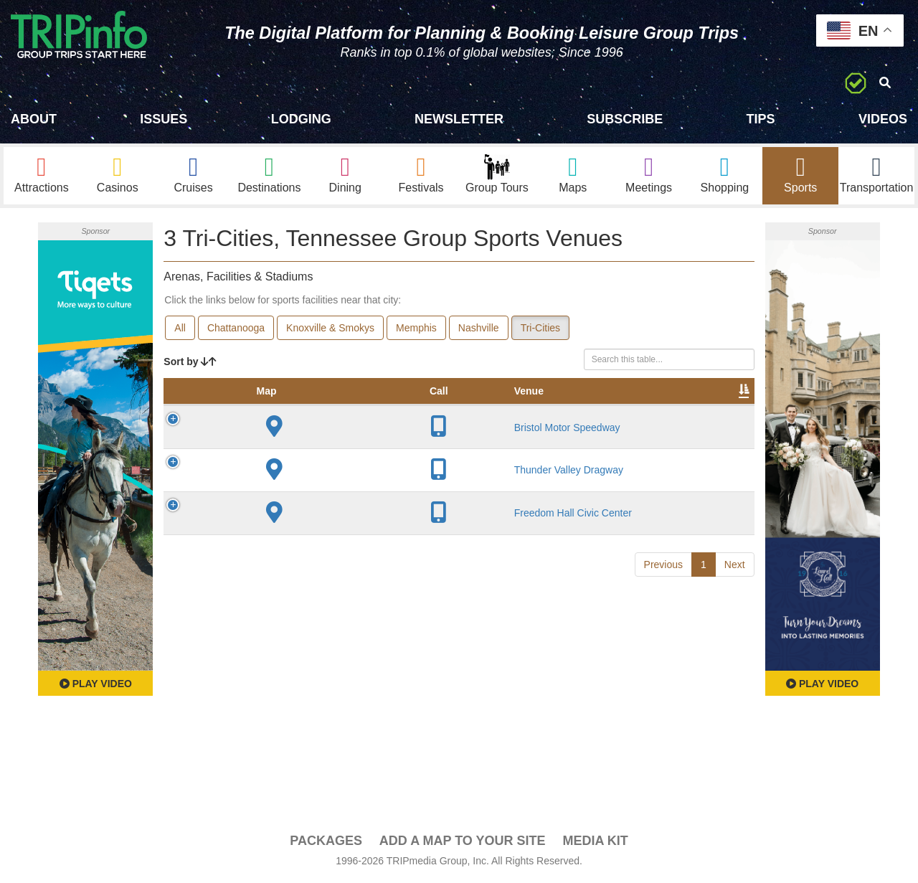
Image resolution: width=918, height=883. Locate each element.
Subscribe (625, 119)
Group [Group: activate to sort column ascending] (717, 406)
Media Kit (595, 841)
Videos (882, 119)
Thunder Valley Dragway (269, 532)
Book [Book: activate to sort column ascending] (662, 406)
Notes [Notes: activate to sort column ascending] (520, 406)
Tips (761, 119)
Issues (163, 119)
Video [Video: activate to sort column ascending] (609, 406)
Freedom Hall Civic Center (270, 587)
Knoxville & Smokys (330, 328)
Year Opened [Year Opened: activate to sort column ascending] (386, 399)
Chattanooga (236, 328)
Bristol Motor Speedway (273, 463)
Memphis (416, 328)
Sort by (190, 362)
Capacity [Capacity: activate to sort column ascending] (457, 406)
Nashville (478, 328)
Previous (663, 645)
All (180, 328)
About (34, 119)
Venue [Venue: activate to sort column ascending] (264, 406)
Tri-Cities (540, 328)
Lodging (301, 119)
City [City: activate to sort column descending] (325, 406)
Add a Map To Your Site (462, 841)
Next (734, 645)
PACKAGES (326, 841)
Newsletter (459, 119)
